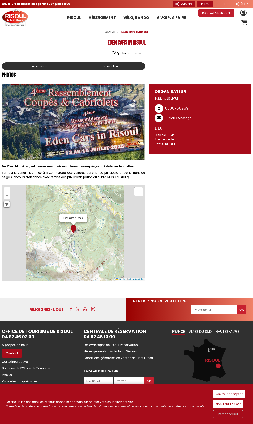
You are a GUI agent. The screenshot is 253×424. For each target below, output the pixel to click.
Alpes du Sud (200, 332)
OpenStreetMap (136, 280)
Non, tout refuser (228, 404)
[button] (244, 23)
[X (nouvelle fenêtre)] (77, 309)
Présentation (39, 67)
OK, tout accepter (229, 394)
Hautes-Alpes (228, 332)
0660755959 (176, 109)
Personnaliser (228, 414)
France (178, 332)
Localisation (110, 67)
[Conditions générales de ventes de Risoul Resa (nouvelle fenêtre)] (118, 358)
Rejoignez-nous (46, 310)
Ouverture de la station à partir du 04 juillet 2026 (37, 4)
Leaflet (120, 280)
